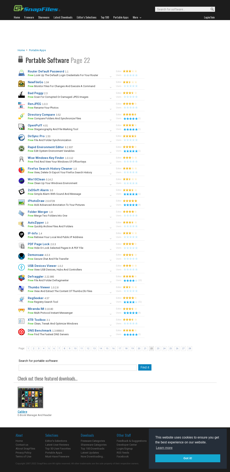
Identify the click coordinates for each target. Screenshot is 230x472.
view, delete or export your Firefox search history (60, 172)
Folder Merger (38, 212)
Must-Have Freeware (57, 456)
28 (189, 348)
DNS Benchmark (39, 330)
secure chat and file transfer (48, 258)
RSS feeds (123, 452)
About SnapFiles (25, 448)
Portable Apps (37, 50)
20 (139, 348)
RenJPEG (34, 104)
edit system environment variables (51, 150)
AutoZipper (36, 222)
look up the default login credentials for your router (63, 75)
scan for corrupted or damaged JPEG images (58, 96)
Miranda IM (36, 309)
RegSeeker (36, 298)
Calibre (22, 411)
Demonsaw (36, 255)
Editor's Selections (56, 440)
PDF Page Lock (39, 244)
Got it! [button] (188, 458)
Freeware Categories (93, 440)
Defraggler (36, 276)
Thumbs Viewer (39, 287)
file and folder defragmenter (48, 280)
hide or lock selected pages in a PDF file (55, 247)
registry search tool (43, 301)
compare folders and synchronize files (54, 118)
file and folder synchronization (49, 140)
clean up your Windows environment (52, 183)
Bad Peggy (35, 93)
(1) (132, 129)
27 (183, 348)
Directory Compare (41, 114)
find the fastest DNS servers (48, 334)
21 (145, 348)
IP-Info (33, 233)
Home (21, 50)
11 (81, 348)
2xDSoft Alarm (38, 190)
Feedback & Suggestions (132, 440)
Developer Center (127, 444)
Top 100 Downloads (92, 448)
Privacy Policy (23, 452)
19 (132, 348)
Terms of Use (23, 456)
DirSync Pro (36, 136)
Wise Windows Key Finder (46, 158)
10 (75, 348)
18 (126, 348)
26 (177, 348)
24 (164, 348)
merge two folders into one (47, 215)
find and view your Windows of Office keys (57, 161)
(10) (132, 280)
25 (170, 348)
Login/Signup (125, 448)
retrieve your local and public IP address (55, 237)
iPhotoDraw (36, 201)
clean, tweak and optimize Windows (53, 323)
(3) (132, 334)
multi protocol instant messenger (50, 312)
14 (100, 348)
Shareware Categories (94, 444)
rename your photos (43, 107)
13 (94, 348)
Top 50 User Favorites (58, 448)
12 (88, 348)
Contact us (22, 444)
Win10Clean (36, 179)
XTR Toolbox (37, 320)
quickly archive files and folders (50, 226)
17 (120, 348)
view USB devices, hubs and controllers (55, 269)
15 (107, 348)
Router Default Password (46, 71)
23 (158, 348)
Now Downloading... (93, 456)
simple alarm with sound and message (54, 193)
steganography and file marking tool (53, 129)
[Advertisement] (115, 34)
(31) (132, 302)
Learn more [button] (164, 447)
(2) (132, 118)
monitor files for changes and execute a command (61, 86)
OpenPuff (35, 125)
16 (113, 348)
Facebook (123, 456)
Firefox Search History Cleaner (50, 168)
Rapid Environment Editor (46, 147)
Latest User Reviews (57, 444)
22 (151, 348)
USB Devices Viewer (42, 266)
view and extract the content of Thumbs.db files (60, 291)
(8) (132, 205)
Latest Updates (90, 452)
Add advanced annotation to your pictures (56, 204)
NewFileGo (35, 82)
